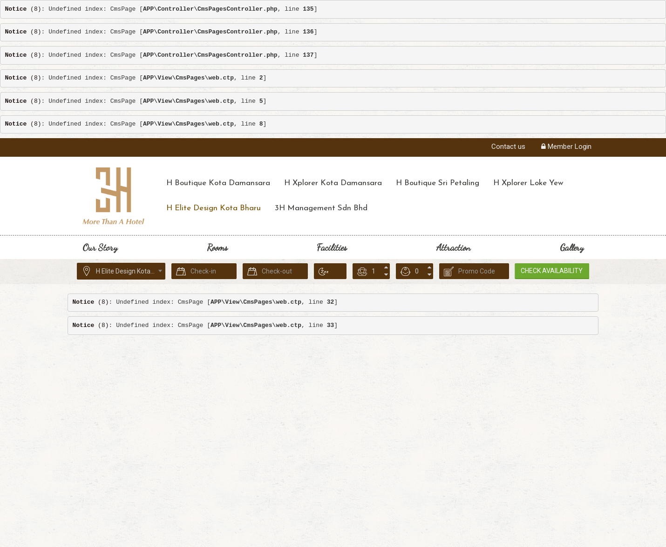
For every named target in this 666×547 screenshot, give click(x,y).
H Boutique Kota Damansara (218, 183)
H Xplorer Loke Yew (528, 183)
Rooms (217, 247)
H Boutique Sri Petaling (437, 183)
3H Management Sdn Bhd (321, 208)
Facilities (332, 247)
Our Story (99, 247)
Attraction (453, 247)
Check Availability (556, 270)
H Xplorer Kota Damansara (333, 183)
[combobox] (121, 271)
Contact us (508, 146)
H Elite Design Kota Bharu (213, 208)
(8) (23, 9)
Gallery (572, 247)
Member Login (566, 146)
